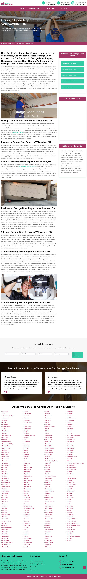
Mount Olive (48, 446)
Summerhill (70, 426)
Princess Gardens (50, 502)
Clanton (4, 508)
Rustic (47, 538)
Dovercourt (5, 538)
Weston (69, 499)
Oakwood (48, 471)
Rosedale (47, 532)
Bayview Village (6, 441)
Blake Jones (5, 459)
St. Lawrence (70, 420)
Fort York (26, 448)
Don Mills (5, 532)
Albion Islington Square (8, 416)
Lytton (47, 411)
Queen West (48, 508)
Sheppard (48, 545)
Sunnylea (69, 431)
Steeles (69, 422)
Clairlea (4, 504)
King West (26, 512)
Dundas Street (6, 547)
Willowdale (9, 43)
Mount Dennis (49, 444)
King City (26, 510)
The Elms (69, 444)
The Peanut (70, 450)
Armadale (5, 424)
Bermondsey (5, 452)
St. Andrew (70, 416)
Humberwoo (27, 489)
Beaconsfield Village (8, 444)
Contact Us (63, 8)
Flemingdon (27, 444)
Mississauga (48, 435)
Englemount (27, 428)
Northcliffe (48, 463)
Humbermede (27, 486)
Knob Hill (26, 519)
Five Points (27, 441)
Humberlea (27, 484)
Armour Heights (6, 426)
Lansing (26, 529)
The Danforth (70, 441)
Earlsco (26, 411)
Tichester (69, 461)
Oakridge (47, 467)
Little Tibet (27, 545)
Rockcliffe (48, 527)
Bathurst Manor (6, 435)
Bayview (4, 439)
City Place (5, 502)
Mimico (47, 431)
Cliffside (4, 512)
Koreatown (27, 521)
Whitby (69, 504)
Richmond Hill (49, 519)
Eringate (26, 431)
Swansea (69, 433)
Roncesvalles (49, 529)
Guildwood (27, 463)
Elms (25, 424)
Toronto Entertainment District (75, 463)
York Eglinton (70, 532)
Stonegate (69, 424)
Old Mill (47, 474)
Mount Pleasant (49, 448)
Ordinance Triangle (50, 476)
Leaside (26, 534)
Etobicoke (26, 433)
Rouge (47, 534)
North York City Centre (51, 461)
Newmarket (48, 450)
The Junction (70, 446)
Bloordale (5, 463)
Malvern (47, 413)
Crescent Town (6, 521)
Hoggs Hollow (28, 480)
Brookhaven (5, 478)
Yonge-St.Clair (71, 529)
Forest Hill (26, 446)
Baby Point (5, 431)
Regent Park (48, 514)
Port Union (48, 499)
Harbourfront (27, 469)
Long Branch (27, 547)
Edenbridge (27, 420)
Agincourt (5, 411)
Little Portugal (28, 542)
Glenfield (26, 454)
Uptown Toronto (71, 478)
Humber (26, 482)
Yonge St (69, 527)
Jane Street (27, 499)
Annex (4, 422)
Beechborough (6, 448)
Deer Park (5, 529)
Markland (48, 420)
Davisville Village (7, 527)
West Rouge (70, 495)
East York (26, 416)
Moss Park (48, 441)
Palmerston (48, 478)
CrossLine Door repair (54, 576)
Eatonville (26, 418)
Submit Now (77, 355)
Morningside (48, 439)
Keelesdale (27, 504)
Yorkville (69, 540)
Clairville (4, 506)
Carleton (4, 489)
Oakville (47, 469)
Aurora (4, 428)
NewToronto (48, 454)
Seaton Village (49, 542)
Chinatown (5, 497)
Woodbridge (70, 514)
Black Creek (5, 456)
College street (6, 514)
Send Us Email (65, 4)
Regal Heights (49, 512)
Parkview (47, 484)
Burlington (5, 480)
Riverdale (47, 523)
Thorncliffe (70, 454)
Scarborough (48, 540)
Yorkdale (69, 538)
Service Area (51, 8)
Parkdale (47, 482)
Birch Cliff (5, 454)
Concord (4, 517)
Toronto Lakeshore (72, 467)
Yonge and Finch (71, 521)
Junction (26, 502)
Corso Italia (5, 519)
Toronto (69, 476)
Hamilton (26, 465)
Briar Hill (4, 471)
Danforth (4, 523)
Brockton (4, 476)
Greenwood (27, 461)
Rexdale (47, 517)
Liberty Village (28, 538)
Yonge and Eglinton (72, 519)
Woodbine (69, 512)
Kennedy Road (28, 506)
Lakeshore (27, 525)
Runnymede (48, 536)
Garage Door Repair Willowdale (23, 43)
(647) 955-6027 (80, 4)
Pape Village (48, 480)
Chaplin (4, 495)
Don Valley (5, 534)
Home (22, 8)
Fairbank (26, 437)
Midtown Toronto (50, 426)
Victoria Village (71, 482)
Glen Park (26, 452)
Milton (47, 428)
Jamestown (27, 497)
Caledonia (5, 484)
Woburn (69, 510)
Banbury (4, 433)
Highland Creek (28, 476)
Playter (47, 495)
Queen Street (49, 506)
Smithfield (69, 413)
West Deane (70, 486)
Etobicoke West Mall (29, 435)
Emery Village (27, 426)
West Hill (69, 489)
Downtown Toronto (7, 542)
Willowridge (70, 508)
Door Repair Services (35, 8)
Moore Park (48, 437)
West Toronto (70, 497)
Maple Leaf (48, 416)
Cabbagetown (6, 482)
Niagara (47, 456)
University (69, 471)
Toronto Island (71, 465)
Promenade (48, 504)
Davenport (5, 525)
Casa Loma (5, 491)
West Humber (70, 491)
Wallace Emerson (71, 484)
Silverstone (48, 547)
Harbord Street (28, 467)
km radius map (72, 120)
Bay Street (5, 437)
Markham (48, 418)
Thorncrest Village (72, 456)
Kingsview (26, 514)
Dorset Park (5, 536)
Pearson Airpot (49, 491)
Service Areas (34, 570)
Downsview (5, 540)
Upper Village (70, 474)
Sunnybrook (70, 428)
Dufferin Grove (6, 545)
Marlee (47, 422)
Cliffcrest (4, 510)
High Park (26, 474)
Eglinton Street (28, 422)
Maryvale (47, 424)
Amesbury (5, 420)
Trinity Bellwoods (71, 469)
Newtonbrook (49, 452)
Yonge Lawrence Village (73, 525)
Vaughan (69, 480)
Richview (47, 521)
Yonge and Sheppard (72, 523)
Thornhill (69, 459)
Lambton (26, 527)
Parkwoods (48, 489)
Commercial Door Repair (37, 561)
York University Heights (73, 536)
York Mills (69, 534)
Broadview (5, 474)
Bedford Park (6, 446)
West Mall (69, 493)
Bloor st (4, 461)
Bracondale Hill (6, 465)
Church (4, 499)
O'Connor (47, 465)
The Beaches (70, 437)
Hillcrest (26, 478)
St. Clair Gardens (71, 418)
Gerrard (26, 450)
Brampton (5, 467)
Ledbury (26, 536)
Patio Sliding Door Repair (37, 564)
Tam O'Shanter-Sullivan (73, 435)
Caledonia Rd (6, 486)
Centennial (5, 493)
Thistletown (70, 452)
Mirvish (47, 433)
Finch (25, 439)
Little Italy (26, 540)
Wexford (69, 502)
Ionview (26, 493)
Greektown (27, 459)
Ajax (3, 413)
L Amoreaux (27, 523)
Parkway (47, 486)
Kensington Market (29, 508)
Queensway (48, 510)
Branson (4, 469)
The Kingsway (71, 448)
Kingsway (26, 517)
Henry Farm (27, 471)
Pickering (47, 493)
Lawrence (26, 532)
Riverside (47, 525)
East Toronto (27, 413)
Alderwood (5, 418)
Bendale (4, 450)
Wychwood (70, 517)
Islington (26, 495)
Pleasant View (49, 497)
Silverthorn (70, 411)
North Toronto (49, 459)
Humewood (27, 491)
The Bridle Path (71, 439)
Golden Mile (27, 456)
